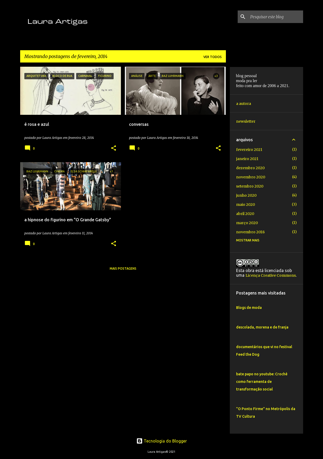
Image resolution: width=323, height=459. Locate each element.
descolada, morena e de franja (262, 327)
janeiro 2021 (247, 158)
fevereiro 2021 (249, 149)
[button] (113, 148)
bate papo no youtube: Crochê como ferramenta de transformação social (261, 381)
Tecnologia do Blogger (161, 441)
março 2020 (247, 222)
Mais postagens (123, 268)
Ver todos (212, 57)
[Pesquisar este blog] (275, 16)
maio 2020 (245, 204)
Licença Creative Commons (271, 275)
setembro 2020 (249, 186)
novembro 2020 (250, 177)
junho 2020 (246, 195)
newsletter (245, 121)
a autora (243, 103)
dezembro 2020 (250, 168)
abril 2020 (245, 213)
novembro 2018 (250, 232)
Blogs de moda (249, 307)
